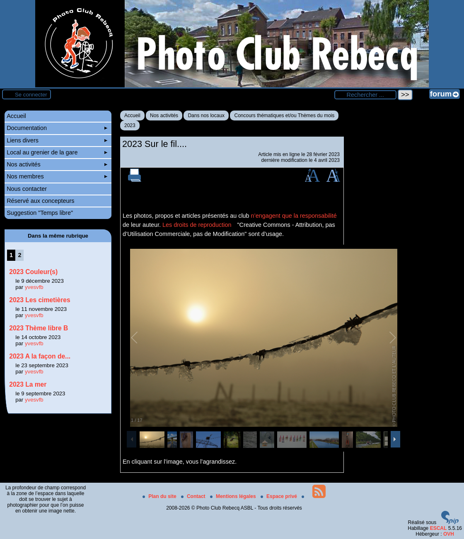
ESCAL (438, 528)
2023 (129, 125)
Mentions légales (233, 496)
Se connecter (31, 94)
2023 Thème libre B (38, 328)
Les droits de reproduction (196, 224)
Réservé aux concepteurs (40, 200)
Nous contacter (27, 188)
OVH (448, 534)
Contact (194, 496)
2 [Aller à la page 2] (19, 255)
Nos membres (57, 176)
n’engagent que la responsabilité (294, 215)
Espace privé (279, 496)
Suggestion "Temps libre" (40, 212)
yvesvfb (34, 287)
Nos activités (164, 115)
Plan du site (160, 496)
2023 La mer (27, 384)
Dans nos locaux (206, 115)
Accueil (132, 115)
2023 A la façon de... (39, 356)
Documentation (57, 128)
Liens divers (57, 140)
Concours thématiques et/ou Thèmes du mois (284, 115)
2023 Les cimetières (39, 299)
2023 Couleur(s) (33, 271)
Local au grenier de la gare (57, 152)
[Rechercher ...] (365, 94)
